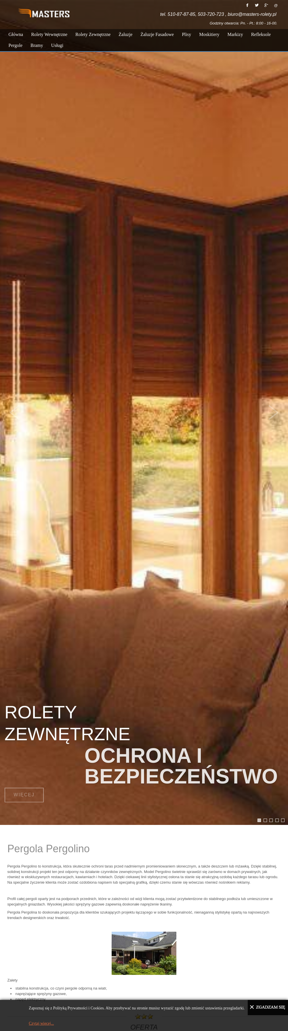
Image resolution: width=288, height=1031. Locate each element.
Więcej (24, 788)
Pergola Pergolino (48, 849)
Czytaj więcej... (41, 1023)
